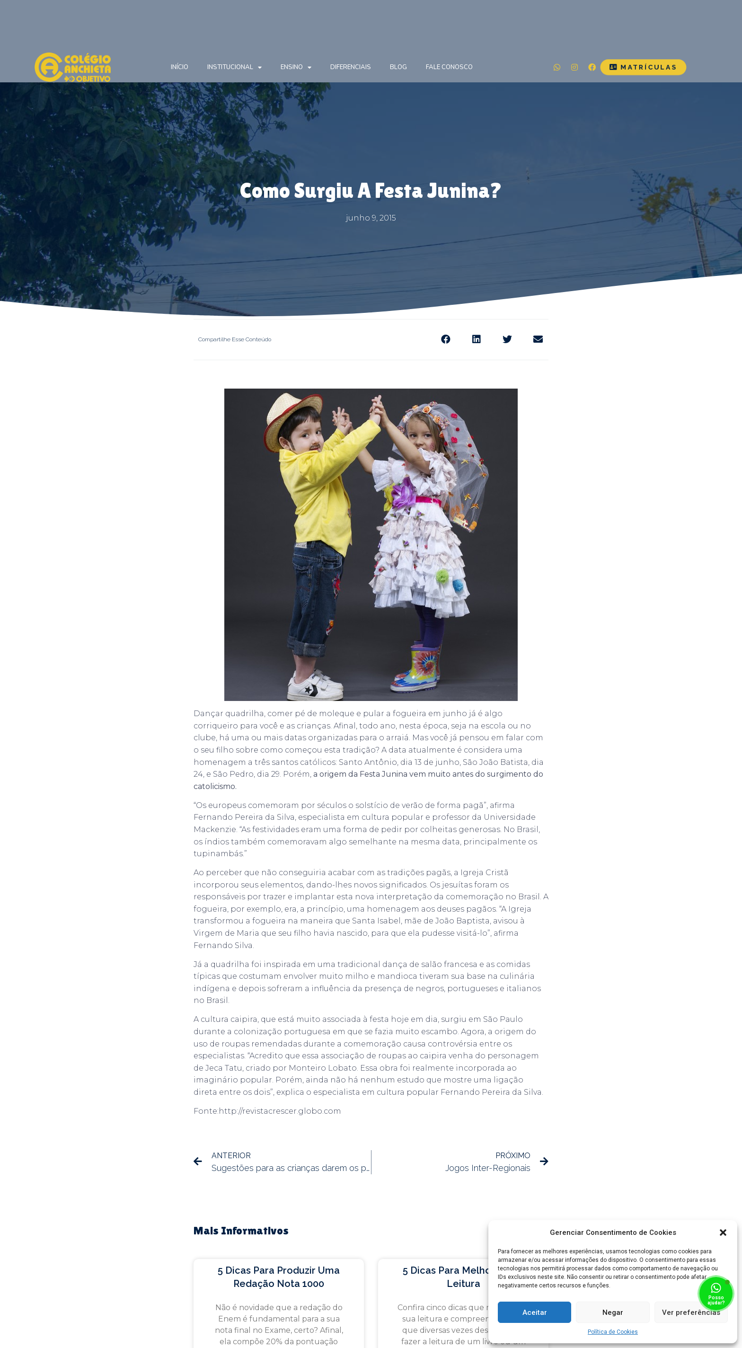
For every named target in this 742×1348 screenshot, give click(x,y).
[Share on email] (537, 339)
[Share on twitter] (507, 339)
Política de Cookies (613, 1332)
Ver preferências (691, 1312)
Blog (398, 67)
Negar (612, 1312)
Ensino (296, 67)
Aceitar (534, 1312)
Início (179, 67)
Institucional (234, 67)
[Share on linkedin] (476, 339)
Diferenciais (350, 67)
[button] (723, 1232)
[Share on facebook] (445, 339)
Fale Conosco (449, 67)
